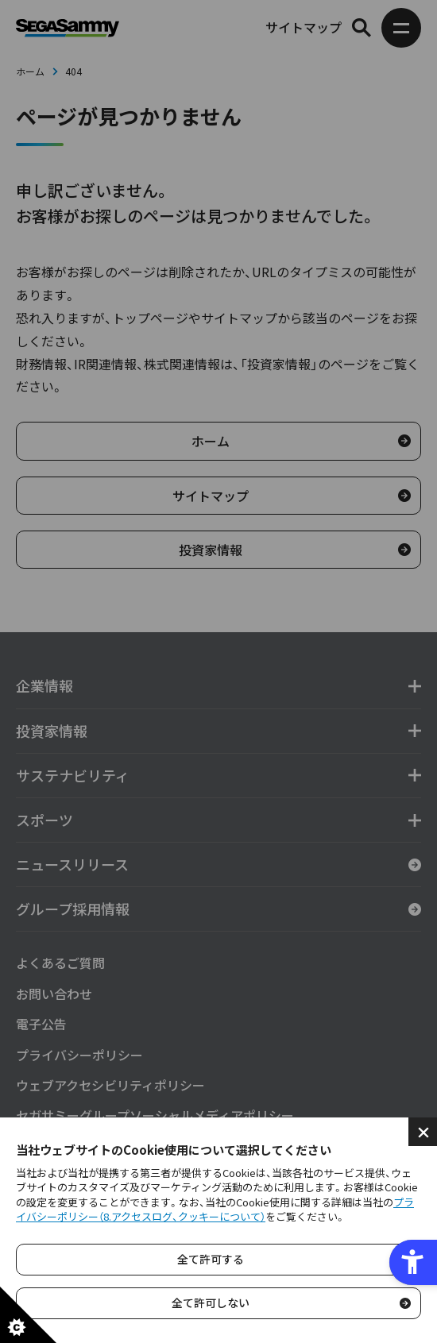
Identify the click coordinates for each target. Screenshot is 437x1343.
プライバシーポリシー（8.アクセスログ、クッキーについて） (215, 1209)
